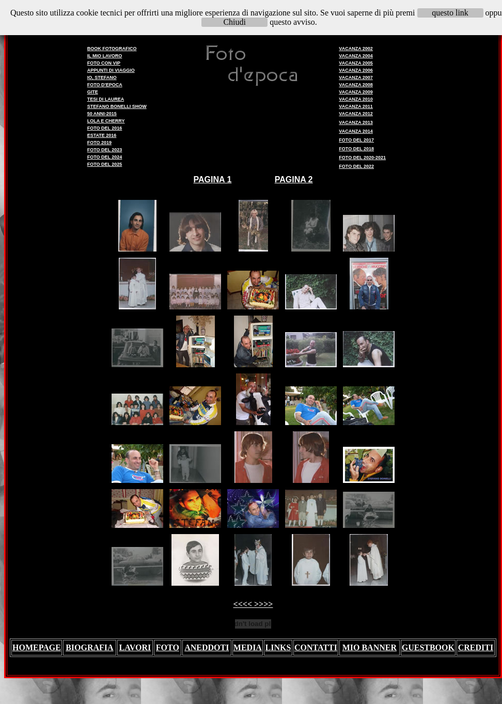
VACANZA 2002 (356, 48)
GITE (92, 92)
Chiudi (234, 22)
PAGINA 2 (294, 179)
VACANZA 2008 (356, 84)
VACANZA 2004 (356, 55)
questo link (450, 12)
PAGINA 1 (213, 179)
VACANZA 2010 (356, 99)
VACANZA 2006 (356, 70)
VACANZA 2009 (356, 92)
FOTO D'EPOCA (104, 84)
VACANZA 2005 (356, 63)
